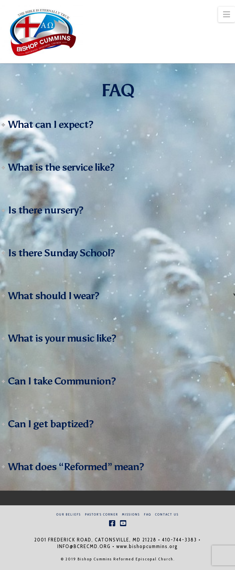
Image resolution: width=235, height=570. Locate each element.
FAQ (147, 514)
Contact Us (167, 514)
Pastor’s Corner (101, 514)
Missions (131, 514)
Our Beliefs (68, 514)
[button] (226, 14)
